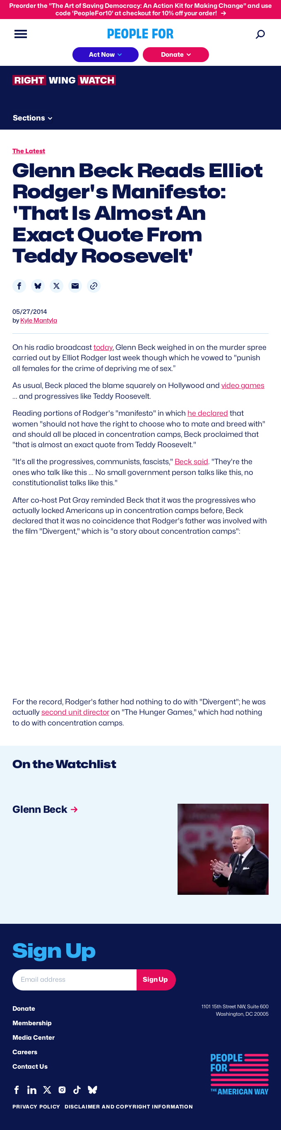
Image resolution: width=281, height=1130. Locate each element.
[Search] (260, 34)
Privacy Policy (36, 1105)
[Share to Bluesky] (38, 286)
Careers (24, 1051)
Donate (23, 1007)
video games (243, 385)
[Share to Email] (75, 286)
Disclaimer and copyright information (129, 1105)
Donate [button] (172, 54)
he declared (207, 412)
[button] (94, 286)
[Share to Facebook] (19, 286)
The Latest (28, 151)
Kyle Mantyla (38, 320)
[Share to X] (56, 286)
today (103, 347)
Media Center (33, 1036)
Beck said (192, 460)
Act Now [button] (102, 54)
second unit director (76, 710)
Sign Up (155, 978)
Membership (32, 1021)
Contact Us (30, 1065)
